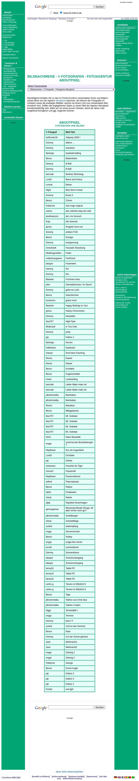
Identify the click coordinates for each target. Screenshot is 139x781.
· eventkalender (9, 71)
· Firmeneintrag (8, 69)
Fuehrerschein (121, 292)
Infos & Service (121, 138)
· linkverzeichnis (9, 84)
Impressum (120, 116)
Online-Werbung (122, 73)
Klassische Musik (122, 303)
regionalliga (7, 49)
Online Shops (121, 53)
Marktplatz (7, 17)
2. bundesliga (8, 45)
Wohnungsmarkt (122, 32)
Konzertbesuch (121, 305)
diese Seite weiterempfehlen (69, 771)
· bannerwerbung (9, 73)
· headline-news (9, 80)
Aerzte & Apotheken (123, 278)
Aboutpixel (61, 100)
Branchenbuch (8, 20)
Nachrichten (7, 15)
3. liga (5, 47)
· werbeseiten (8, 82)
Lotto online (7, 32)
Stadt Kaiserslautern (123, 141)
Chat (4, 110)
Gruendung (120, 295)
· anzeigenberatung (10, 101)
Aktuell (7, 12)
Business (122, 60)
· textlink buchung (10, 75)
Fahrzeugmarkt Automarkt (121, 40)
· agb (4, 97)
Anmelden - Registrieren (125, 111)
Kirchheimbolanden (123, 152)
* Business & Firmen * (10, 64)
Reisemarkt (120, 34)
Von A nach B (121, 287)
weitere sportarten (10, 58)
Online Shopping (9, 22)
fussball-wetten (9, 54)
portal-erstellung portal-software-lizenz (12, 92)
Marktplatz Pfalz (122, 136)
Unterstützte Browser (72, 779)
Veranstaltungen (9, 25)
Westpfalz (122, 133)
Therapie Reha (121, 280)
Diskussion (7, 112)
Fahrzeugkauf (121, 290)
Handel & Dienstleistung (125, 297)
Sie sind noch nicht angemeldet (99, 19)
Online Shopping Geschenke (122, 49)
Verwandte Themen (13, 117)
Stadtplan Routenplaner (125, 124)
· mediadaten (8, 99)
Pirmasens (120, 148)
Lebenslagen (32, 19)
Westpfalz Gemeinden (124, 154)
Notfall (118, 127)
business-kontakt (122, 75)
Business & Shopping (47, 19)
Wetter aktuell (8, 29)
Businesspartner (122, 299)
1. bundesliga (8, 43)
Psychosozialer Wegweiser (9, 36)
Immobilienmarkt (122, 30)
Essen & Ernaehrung (124, 284)
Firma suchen (121, 68)
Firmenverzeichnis (123, 65)
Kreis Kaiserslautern (123, 143)
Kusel (117, 150)
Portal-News (120, 122)
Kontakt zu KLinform (123, 120)
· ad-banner (7, 78)
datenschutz (120, 118)
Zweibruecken (121, 146)
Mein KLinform (124, 108)
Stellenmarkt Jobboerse (125, 28)
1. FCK (4, 40)
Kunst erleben (121, 307)
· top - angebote (9, 86)
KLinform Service (12, 107)
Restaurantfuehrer (10, 27)
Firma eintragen (122, 70)
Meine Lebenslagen (126, 274)
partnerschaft (8, 88)
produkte (6, 95)
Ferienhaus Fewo (122, 37)
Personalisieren (122, 114)
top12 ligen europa (10, 51)
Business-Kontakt (76, 777)
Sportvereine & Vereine (125, 282)
